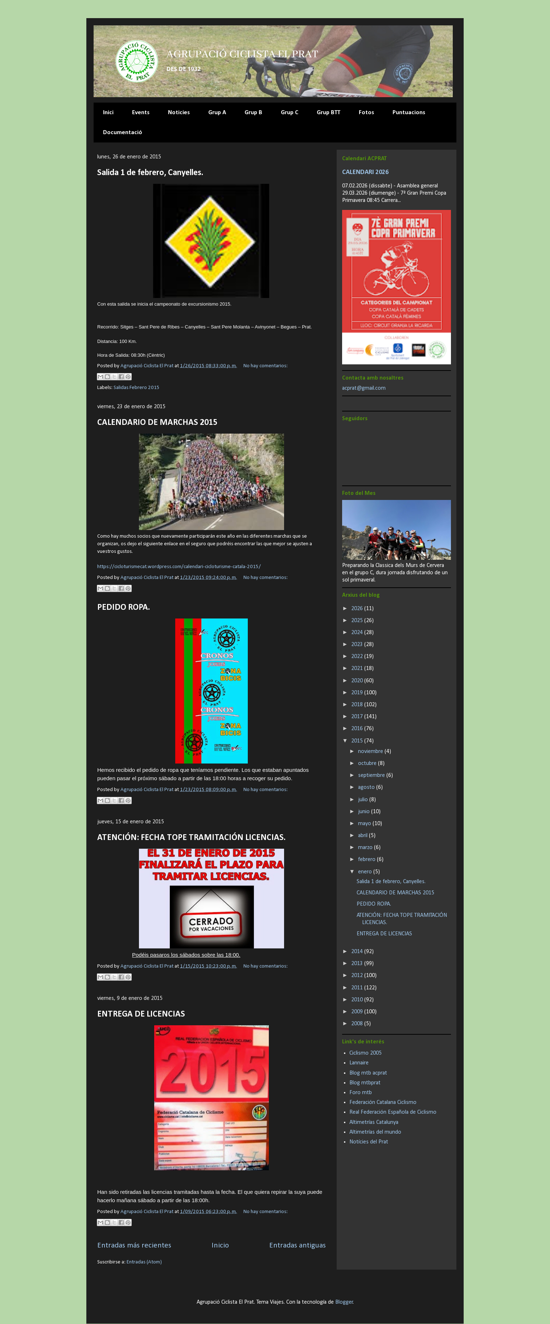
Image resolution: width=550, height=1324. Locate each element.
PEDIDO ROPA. (123, 607)
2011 (357, 988)
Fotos (366, 112)
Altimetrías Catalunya (373, 1122)
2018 (357, 705)
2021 (357, 668)
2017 (357, 717)
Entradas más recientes (134, 1245)
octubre (368, 763)
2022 (357, 656)
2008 (357, 1024)
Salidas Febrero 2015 (137, 387)
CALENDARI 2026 (365, 172)
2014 (357, 952)
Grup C (289, 112)
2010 (357, 1000)
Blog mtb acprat (368, 1073)
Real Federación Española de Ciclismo (392, 1112)
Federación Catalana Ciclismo (382, 1102)
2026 (357, 609)
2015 (357, 741)
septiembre (372, 775)
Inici (108, 112)
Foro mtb (360, 1093)
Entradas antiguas (297, 1245)
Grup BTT (328, 112)
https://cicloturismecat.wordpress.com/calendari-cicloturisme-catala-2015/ (179, 567)
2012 (357, 975)
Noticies (179, 112)
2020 (357, 681)
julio (363, 800)
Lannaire (359, 1063)
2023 (357, 644)
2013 (357, 964)
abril (363, 836)
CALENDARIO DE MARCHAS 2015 (157, 422)
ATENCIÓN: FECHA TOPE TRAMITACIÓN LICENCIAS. (191, 837)
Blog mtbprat (365, 1083)
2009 (357, 1012)
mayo (365, 824)
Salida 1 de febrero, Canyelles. (150, 173)
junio (364, 812)
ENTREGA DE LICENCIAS (141, 1014)
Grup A (217, 112)
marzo (366, 848)
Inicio (220, 1245)
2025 (357, 621)
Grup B (253, 112)
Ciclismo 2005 (365, 1053)
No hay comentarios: (265, 366)
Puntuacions (409, 112)
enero (365, 872)
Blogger (344, 1302)
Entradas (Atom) (144, 1262)
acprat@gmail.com (364, 388)
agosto (367, 787)
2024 (357, 633)
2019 (357, 693)
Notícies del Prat (368, 1142)
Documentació (122, 132)
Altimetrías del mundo (375, 1132)
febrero (367, 859)
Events (140, 112)
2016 (357, 729)
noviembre (371, 751)
